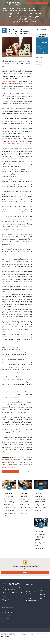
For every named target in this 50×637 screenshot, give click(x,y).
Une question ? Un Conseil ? (11, 471)
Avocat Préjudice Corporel (19, 10)
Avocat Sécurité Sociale (31, 8)
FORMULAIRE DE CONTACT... (8, 623)
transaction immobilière (33, 10)
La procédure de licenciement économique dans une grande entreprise (25, 22)
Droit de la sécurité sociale (41, 39)
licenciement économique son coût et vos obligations (15, 143)
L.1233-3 (12, 90)
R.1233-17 (7, 236)
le (31, 141)
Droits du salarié (42, 42)
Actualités (5, 12)
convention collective (22, 196)
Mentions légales (17, 630)
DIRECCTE (22, 166)
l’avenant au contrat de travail (13, 442)
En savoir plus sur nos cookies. (26, 634)
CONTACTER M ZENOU (41, 3)
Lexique (30, 3)
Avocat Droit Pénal (7, 10)
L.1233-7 (25, 209)
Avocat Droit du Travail (18, 8)
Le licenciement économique (8, 81)
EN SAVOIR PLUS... (25, 572)
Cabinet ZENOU (6, 8)
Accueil (15, 21)
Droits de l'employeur (29, 21)
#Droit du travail (5, 467)
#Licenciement (12, 467)
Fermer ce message (4, 636)
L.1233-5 (27, 211)
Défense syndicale (40, 49)
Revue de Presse (26, 630)
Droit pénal (41, 52)
